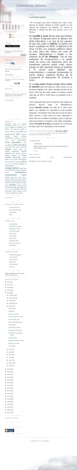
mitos (6, 170)
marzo (10, 360)
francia (18, 153)
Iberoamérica (8, 125)
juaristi (24, 157)
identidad (8, 157)
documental (23, 147)
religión (24, 182)
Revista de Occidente (15, 243)
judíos (7, 159)
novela (7, 177)
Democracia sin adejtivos (15, 330)
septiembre (12, 303)
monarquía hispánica (20, 170)
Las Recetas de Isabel (15, 210)
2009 (8, 401)
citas (18, 134)
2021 (8, 369)
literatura (16, 164)
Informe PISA (33, 134)
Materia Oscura (13, 259)
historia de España (19, 155)
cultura (10, 147)
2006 (8, 410)
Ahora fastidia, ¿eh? (13, 319)
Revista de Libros (14, 240)
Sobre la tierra (12, 308)
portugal (7, 181)
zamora (13, 193)
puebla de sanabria (10, 182)
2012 (8, 393)
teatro (24, 189)
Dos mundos (11, 346)
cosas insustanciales (18, 140)
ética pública (19, 193)
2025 (8, 285)
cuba (6, 147)
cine (21, 131)
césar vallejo (16, 147)
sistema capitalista (9, 189)
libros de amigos (9, 164)
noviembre (12, 298)
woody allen (8, 193)
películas (7, 179)
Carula (11, 35)
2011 (8, 396)
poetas (20, 179)
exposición (15, 151)
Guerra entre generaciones (15, 322)
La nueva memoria (13, 314)
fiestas (13, 153)
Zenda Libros (12, 245)
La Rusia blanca (12, 338)
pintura (12, 179)
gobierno (24, 153)
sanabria (12, 185)
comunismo (9, 138)
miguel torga (23, 168)
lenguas (16, 159)
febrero (11, 363)
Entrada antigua (67, 157)
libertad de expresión (15, 162)
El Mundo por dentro (14, 228)
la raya (12, 159)
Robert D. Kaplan (16, 127)
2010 (8, 399)
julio (10, 349)
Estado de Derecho (20, 124)
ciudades (7, 136)
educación (51, 133)
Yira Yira (11, 266)
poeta (16, 179)
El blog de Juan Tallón (15, 226)
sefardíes (19, 185)
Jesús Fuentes (13, 236)
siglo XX (23, 187)
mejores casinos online (11, 275)
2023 (8, 290)
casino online (13, 95)
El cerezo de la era (14, 207)
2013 (8, 391)
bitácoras (16, 129)
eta (25, 149)
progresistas (23, 181)
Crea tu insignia (9, 74)
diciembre (11, 295)
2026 (8, 282)
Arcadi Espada (13, 224)
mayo (10, 354)
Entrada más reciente (34, 157)
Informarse (11, 311)
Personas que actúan (13, 343)
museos (7, 172)
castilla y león (42, 133)
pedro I (24, 177)
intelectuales (17, 157)
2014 (8, 388)
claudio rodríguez (20, 136)
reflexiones (19, 182)
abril (10, 357)
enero (10, 365)
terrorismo (8, 191)
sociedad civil (18, 189)
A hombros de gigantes (15, 254)
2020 (8, 372)
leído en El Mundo (44, 134)
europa (7, 151)
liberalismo (22, 159)
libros (24, 161)
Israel (14, 125)
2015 (8, 385)
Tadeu (10, 214)
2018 (8, 377)
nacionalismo (20, 172)
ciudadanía (23, 134)
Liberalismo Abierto (31, 5)
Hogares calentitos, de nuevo (16, 340)
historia (7, 155)
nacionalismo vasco (15, 175)
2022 (8, 293)
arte (11, 129)
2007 (8, 407)
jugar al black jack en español (16, 94)
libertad (7, 162)
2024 (8, 287)
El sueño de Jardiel (14, 231)
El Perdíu (12, 37)
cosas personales (13, 142)
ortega (12, 177)
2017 (8, 380)
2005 (8, 412)
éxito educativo (61, 133)
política (24, 179)
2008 (8, 404)
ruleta (19, 273)
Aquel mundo (12, 325)
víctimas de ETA (21, 191)
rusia (6, 185)
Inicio (51, 157)
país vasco (18, 177)
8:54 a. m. (36, 150)
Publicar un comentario (34, 154)
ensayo (8, 149)
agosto (11, 306)
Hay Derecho (12, 233)
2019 (8, 374)
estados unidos (18, 149)
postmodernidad (15, 181)
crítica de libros (19, 145)
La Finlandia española (14, 327)
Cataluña (8, 124)
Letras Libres (12, 238)
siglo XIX (17, 187)
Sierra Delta (12, 262)
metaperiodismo (12, 168)
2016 (8, 382)
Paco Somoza (12, 212)
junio (10, 352)
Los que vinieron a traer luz (15, 316)
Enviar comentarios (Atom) (44, 161)
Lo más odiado (13, 257)
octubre (11, 300)
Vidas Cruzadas (13, 264)
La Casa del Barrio (20, 125)
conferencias (17, 138)
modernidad (11, 170)
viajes (14, 191)
